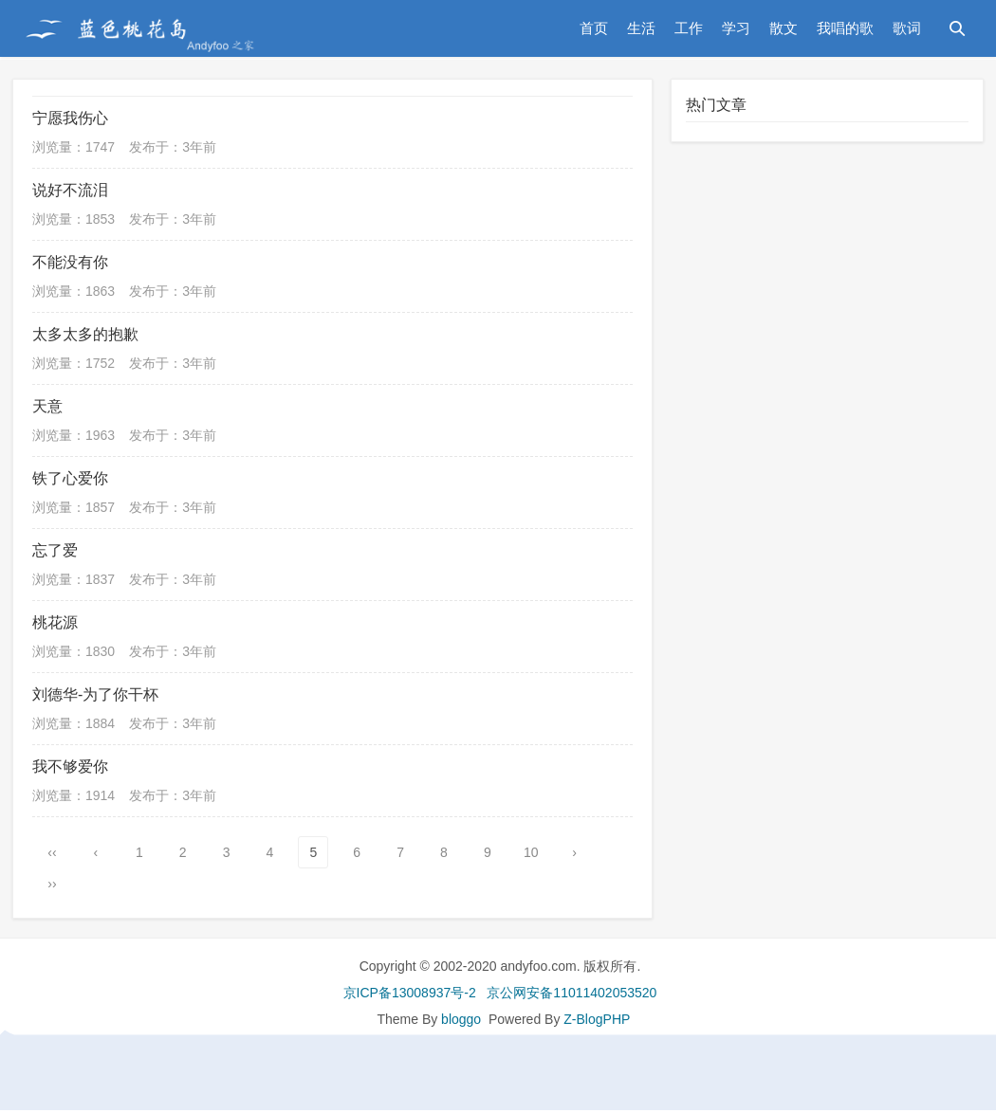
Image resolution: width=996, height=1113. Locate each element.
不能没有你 (70, 262)
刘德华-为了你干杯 (95, 694)
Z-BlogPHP (596, 1019)
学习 (736, 28)
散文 (783, 28)
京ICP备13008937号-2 (409, 992)
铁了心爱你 (70, 478)
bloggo (461, 1019)
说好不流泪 (70, 190)
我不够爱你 (70, 766)
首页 (594, 28)
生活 (641, 28)
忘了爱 (55, 550)
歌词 (907, 28)
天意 (47, 406)
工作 (688, 28)
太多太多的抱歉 (85, 334)
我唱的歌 (845, 28)
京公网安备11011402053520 (571, 992)
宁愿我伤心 (70, 118)
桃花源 (55, 622)
